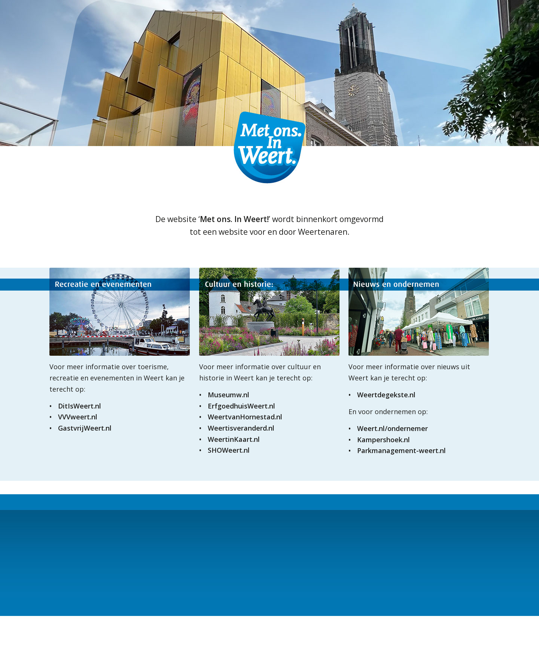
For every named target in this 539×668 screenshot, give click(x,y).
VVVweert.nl (77, 416)
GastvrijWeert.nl (85, 427)
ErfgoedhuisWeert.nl (241, 405)
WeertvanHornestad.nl (245, 416)
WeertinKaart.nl (234, 439)
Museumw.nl (228, 394)
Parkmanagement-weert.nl (401, 450)
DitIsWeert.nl (79, 405)
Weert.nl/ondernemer (392, 428)
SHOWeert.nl (229, 450)
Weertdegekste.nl (386, 394)
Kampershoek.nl (383, 439)
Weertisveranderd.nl (241, 427)
